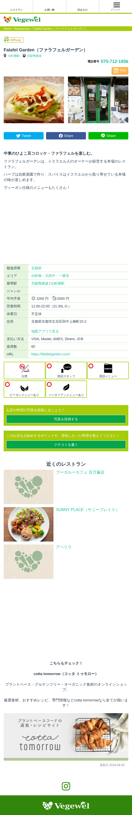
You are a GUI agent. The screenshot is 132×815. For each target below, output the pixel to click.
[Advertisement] (66, 227)
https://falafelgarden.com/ (50, 354)
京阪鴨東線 (34, 56)
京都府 (36, 268)
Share (68, 136)
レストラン (16, 9)
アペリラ (64, 547)
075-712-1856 (114, 61)
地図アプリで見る (45, 331)
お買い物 (49, 9)
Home (8, 28)
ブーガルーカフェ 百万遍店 (80, 472)
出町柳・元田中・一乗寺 (50, 276)
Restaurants (22, 28)
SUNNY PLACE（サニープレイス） (87, 510)
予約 (123, 70)
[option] (34, 99)
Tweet (26, 136)
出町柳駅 (14, 56)
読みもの (82, 9)
